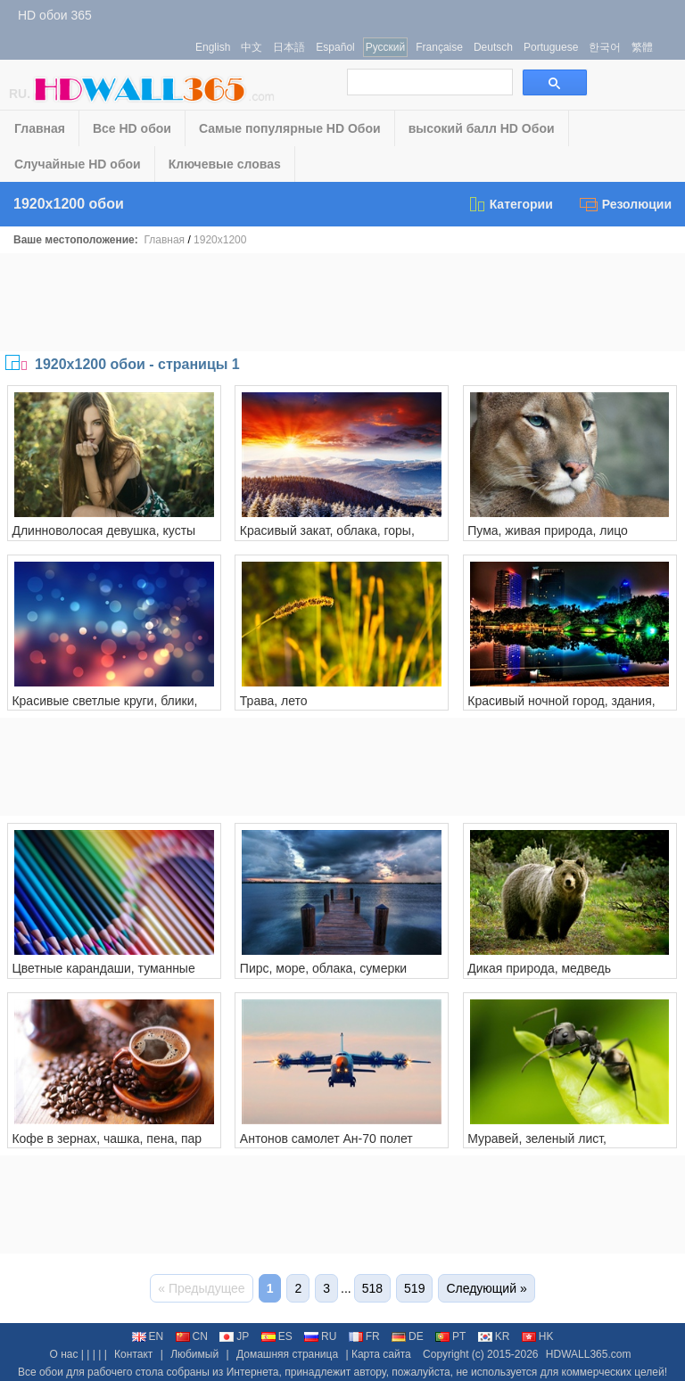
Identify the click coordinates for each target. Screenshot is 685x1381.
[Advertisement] (342, 302)
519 (414, 1288)
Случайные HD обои (77, 164)
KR (494, 1336)
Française (439, 47)
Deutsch (493, 47)
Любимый (194, 1354)
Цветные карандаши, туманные (103, 968)
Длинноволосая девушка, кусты (103, 530)
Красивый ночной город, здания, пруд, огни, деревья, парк (561, 708)
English (212, 47)
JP (234, 1336)
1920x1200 (220, 240)
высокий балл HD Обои (482, 128)
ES (277, 1336)
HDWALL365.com (588, 1354)
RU (320, 1336)
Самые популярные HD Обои (290, 128)
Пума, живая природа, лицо (547, 530)
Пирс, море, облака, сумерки (323, 968)
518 (372, 1288)
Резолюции (626, 204)
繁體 (642, 47)
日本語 (289, 47)
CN (192, 1336)
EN (148, 1336)
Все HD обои (132, 128)
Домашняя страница (287, 1354)
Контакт (133, 1354)
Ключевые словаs (225, 164)
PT (450, 1336)
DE (408, 1336)
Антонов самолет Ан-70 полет (326, 1138)
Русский (386, 47)
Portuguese (551, 47)
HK (538, 1336)
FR (364, 1336)
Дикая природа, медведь (539, 968)
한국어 (605, 47)
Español (335, 47)
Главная (39, 128)
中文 (251, 47)
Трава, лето (274, 701)
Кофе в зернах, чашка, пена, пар (107, 1138)
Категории (510, 204)
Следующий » (486, 1288)
